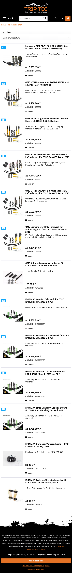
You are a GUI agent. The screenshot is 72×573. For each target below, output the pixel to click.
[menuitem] (8, 18)
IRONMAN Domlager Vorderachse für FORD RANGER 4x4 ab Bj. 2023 (47, 445)
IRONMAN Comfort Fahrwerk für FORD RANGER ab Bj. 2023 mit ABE (44, 300)
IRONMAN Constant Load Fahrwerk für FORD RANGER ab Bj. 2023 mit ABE (45, 372)
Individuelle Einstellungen (36, 569)
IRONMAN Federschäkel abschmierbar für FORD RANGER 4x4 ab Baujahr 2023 (46, 481)
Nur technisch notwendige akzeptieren (36, 566)
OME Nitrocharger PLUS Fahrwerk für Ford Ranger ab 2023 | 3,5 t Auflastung (46, 119)
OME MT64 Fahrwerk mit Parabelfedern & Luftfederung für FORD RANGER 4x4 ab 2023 (47, 192)
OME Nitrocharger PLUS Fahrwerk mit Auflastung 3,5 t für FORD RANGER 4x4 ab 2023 (46, 229)
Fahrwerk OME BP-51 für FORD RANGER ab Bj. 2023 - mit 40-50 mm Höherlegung (46, 47)
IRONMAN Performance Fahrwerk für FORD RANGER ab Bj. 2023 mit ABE (47, 336)
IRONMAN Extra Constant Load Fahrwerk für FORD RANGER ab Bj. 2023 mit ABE (46, 409)
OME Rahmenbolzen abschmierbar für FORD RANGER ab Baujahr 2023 (44, 264)
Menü (8, 18)
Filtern (7, 32)
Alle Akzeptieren (36, 561)
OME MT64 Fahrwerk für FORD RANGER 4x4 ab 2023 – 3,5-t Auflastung (47, 83)
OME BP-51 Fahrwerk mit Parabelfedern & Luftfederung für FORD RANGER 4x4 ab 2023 (47, 156)
